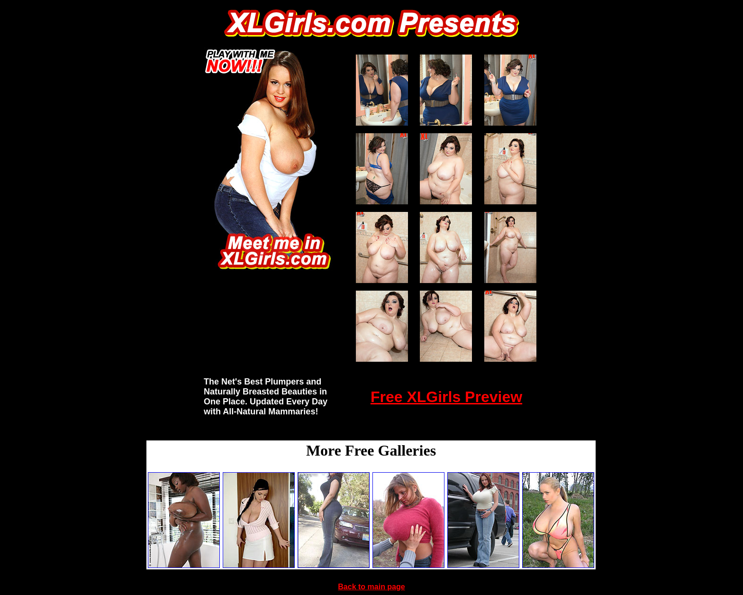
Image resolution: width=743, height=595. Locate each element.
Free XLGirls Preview (446, 396)
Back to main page (371, 587)
